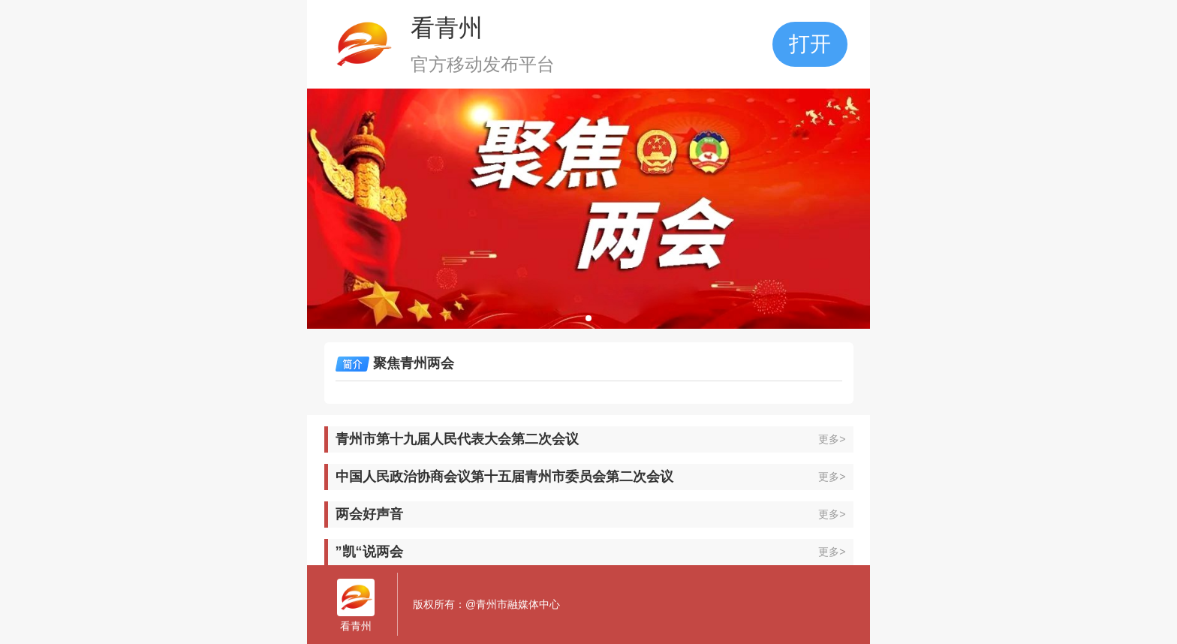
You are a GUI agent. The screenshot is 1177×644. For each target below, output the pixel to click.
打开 (810, 44)
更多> (831, 439)
